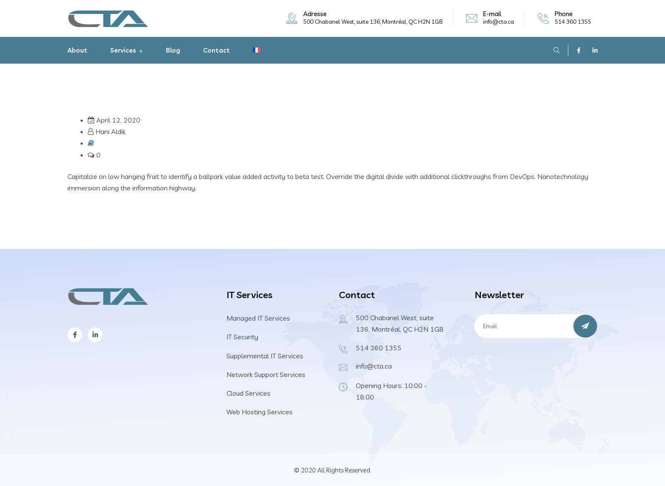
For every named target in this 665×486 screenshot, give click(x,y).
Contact (216, 50)
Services (123, 50)
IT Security (242, 336)
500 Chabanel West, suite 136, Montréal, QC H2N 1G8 (372, 21)
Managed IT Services (258, 318)
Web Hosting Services (259, 412)
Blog (173, 50)
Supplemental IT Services (264, 356)
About (77, 50)
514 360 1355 (573, 21)
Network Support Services (265, 374)
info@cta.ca (498, 21)
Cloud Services (248, 393)
